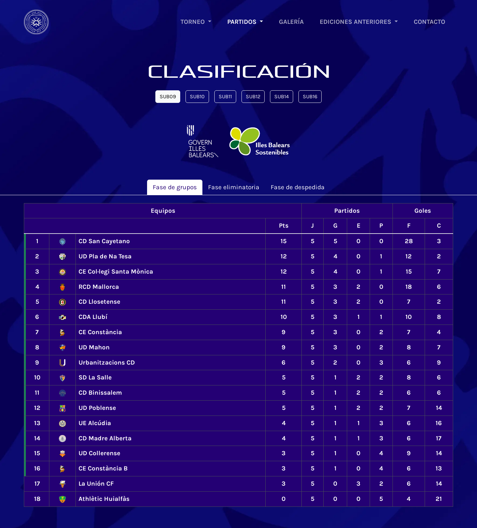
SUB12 (253, 96)
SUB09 (168, 96)
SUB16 (310, 96)
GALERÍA (291, 21)
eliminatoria (233, 187)
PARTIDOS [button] (242, 21)
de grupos (175, 187)
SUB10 (197, 96)
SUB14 (281, 96)
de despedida (298, 187)
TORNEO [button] (193, 21)
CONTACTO (429, 21)
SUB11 (225, 96)
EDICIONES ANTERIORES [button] (356, 21)
